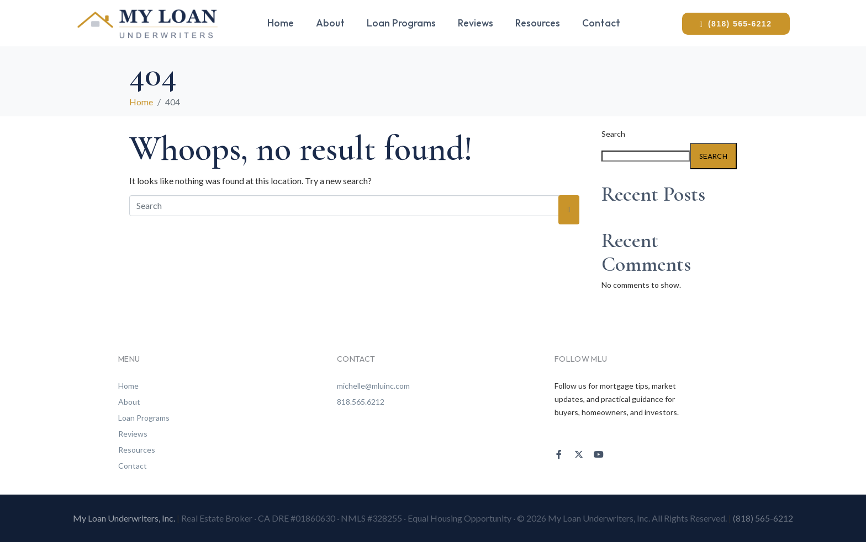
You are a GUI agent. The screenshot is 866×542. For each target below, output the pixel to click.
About (330, 23)
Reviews (475, 23)
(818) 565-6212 (763, 518)
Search (613, 134)
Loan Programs (401, 23)
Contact (601, 23)
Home (280, 23)
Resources (537, 23)
